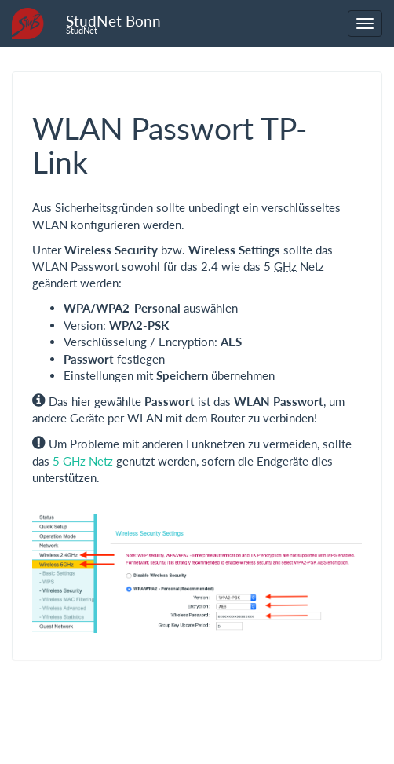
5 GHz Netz (83, 461)
